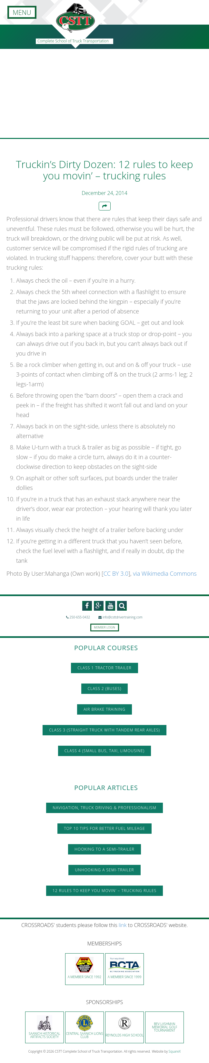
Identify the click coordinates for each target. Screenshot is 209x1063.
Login (110, 627)
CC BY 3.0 (116, 573)
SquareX (175, 1051)
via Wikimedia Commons (164, 573)
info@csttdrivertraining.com (120, 617)
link (122, 925)
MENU (22, 12)
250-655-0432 (78, 617)
